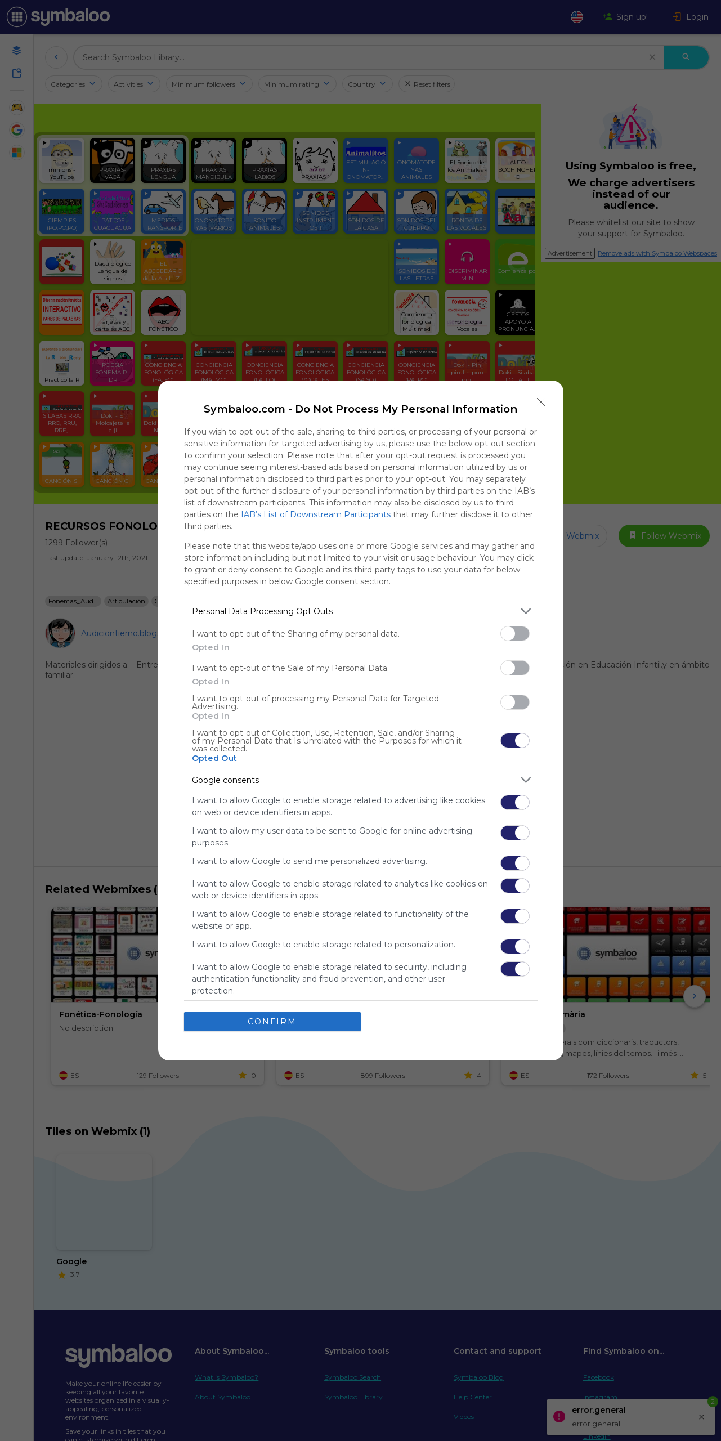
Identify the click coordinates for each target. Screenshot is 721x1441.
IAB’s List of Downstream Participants (316, 514)
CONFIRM (272, 1021)
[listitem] (361, 611)
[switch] (515, 633)
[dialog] (360, 720)
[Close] (541, 402)
